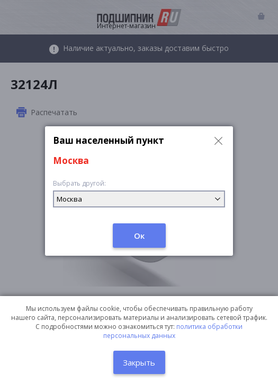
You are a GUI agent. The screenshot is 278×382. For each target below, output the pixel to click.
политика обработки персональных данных (173, 331)
